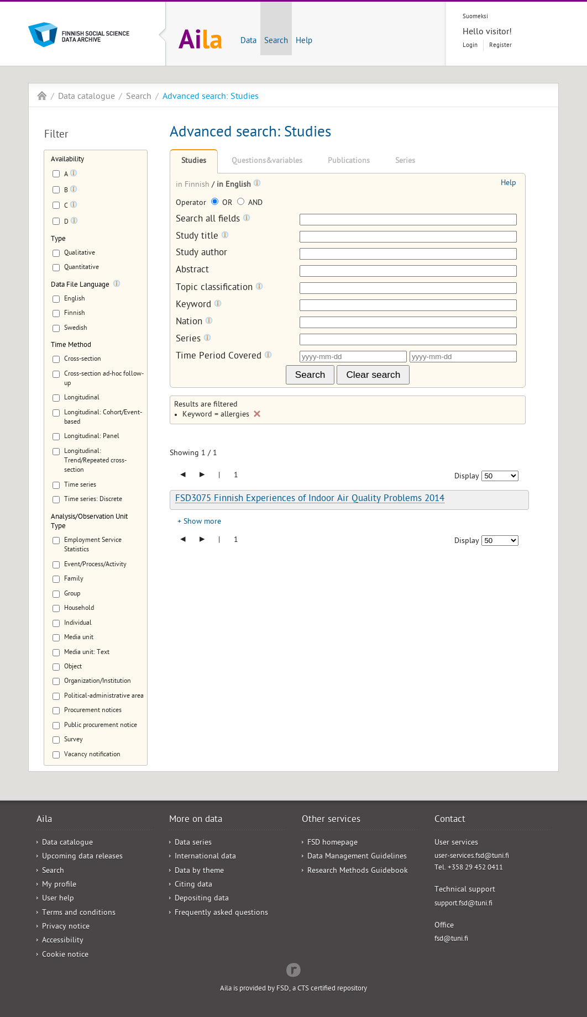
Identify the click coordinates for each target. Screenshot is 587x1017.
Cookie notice (65, 955)
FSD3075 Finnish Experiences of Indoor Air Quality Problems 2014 (309, 499)
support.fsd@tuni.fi (463, 904)
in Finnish (194, 185)
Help (304, 41)
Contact (449, 820)
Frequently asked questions (221, 913)
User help (58, 899)
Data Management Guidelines (357, 857)
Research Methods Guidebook (357, 871)
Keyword (199, 305)
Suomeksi (475, 17)
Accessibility (62, 941)
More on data (195, 820)
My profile (59, 885)
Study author (201, 254)
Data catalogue (86, 97)
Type (58, 239)
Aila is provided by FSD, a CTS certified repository (293, 989)
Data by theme (199, 871)
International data (205, 857)
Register (500, 46)
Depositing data (202, 899)
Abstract (192, 271)
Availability (67, 160)
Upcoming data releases (82, 857)
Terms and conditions (79, 913)
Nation (194, 322)
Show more (202, 522)
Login (470, 46)
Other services (331, 820)
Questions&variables (267, 161)
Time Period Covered (224, 356)
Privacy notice (66, 927)
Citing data (193, 885)
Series (405, 161)
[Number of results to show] (499, 476)
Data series (193, 843)
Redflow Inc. (293, 969)
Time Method (71, 345)
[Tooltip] (73, 175)
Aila (42, 95)
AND (250, 203)
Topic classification (219, 288)
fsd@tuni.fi (451, 939)
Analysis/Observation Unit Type (89, 522)
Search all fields (213, 219)
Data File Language (80, 285)
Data (248, 41)
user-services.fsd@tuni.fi (471, 856)
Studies (193, 161)
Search (276, 41)
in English (235, 185)
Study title (202, 236)
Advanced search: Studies (211, 97)
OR (222, 203)
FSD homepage (332, 843)
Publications (349, 161)
